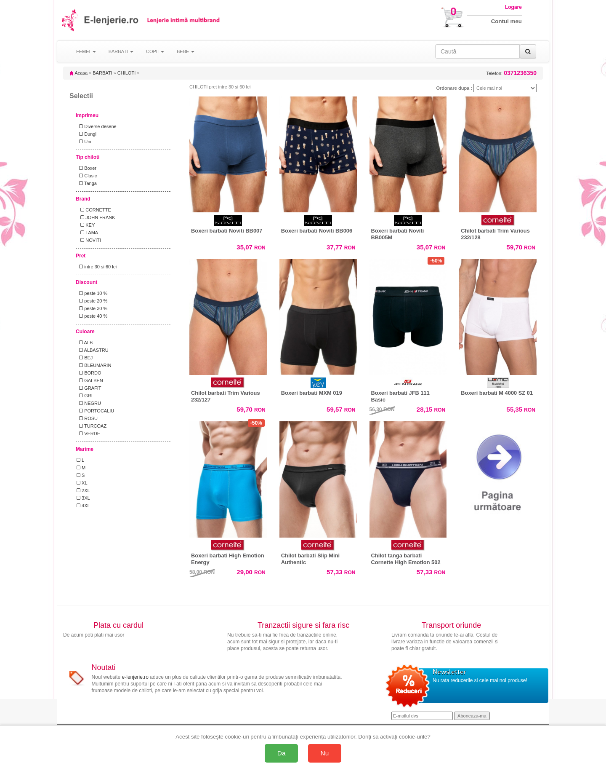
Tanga (87, 183)
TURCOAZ (91, 425)
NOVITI (89, 240)
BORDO (89, 372)
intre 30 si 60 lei (97, 266)
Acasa (78, 72)
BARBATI (102, 72)
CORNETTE (94, 209)
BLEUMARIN (94, 365)
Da (281, 753)
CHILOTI (126, 72)
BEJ (85, 357)
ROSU (87, 418)
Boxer (86, 168)
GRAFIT (89, 388)
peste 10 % (92, 293)
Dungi (86, 134)
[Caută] (528, 51)
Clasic (87, 175)
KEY (86, 225)
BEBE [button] (185, 51)
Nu (325, 753)
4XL (83, 505)
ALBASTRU (93, 350)
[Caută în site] (477, 51)
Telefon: (511, 73)
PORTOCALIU (95, 410)
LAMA (87, 232)
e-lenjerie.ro (135, 677)
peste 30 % (92, 308)
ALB (85, 342)
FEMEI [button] (86, 51)
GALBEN (90, 380)
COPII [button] (155, 51)
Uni (84, 141)
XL (82, 482)
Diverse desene (97, 126)
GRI (85, 395)
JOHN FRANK (96, 217)
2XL (83, 490)
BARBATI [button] (121, 51)
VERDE (88, 433)
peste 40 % (92, 316)
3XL (83, 498)
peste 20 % (92, 300)
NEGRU (89, 403)
